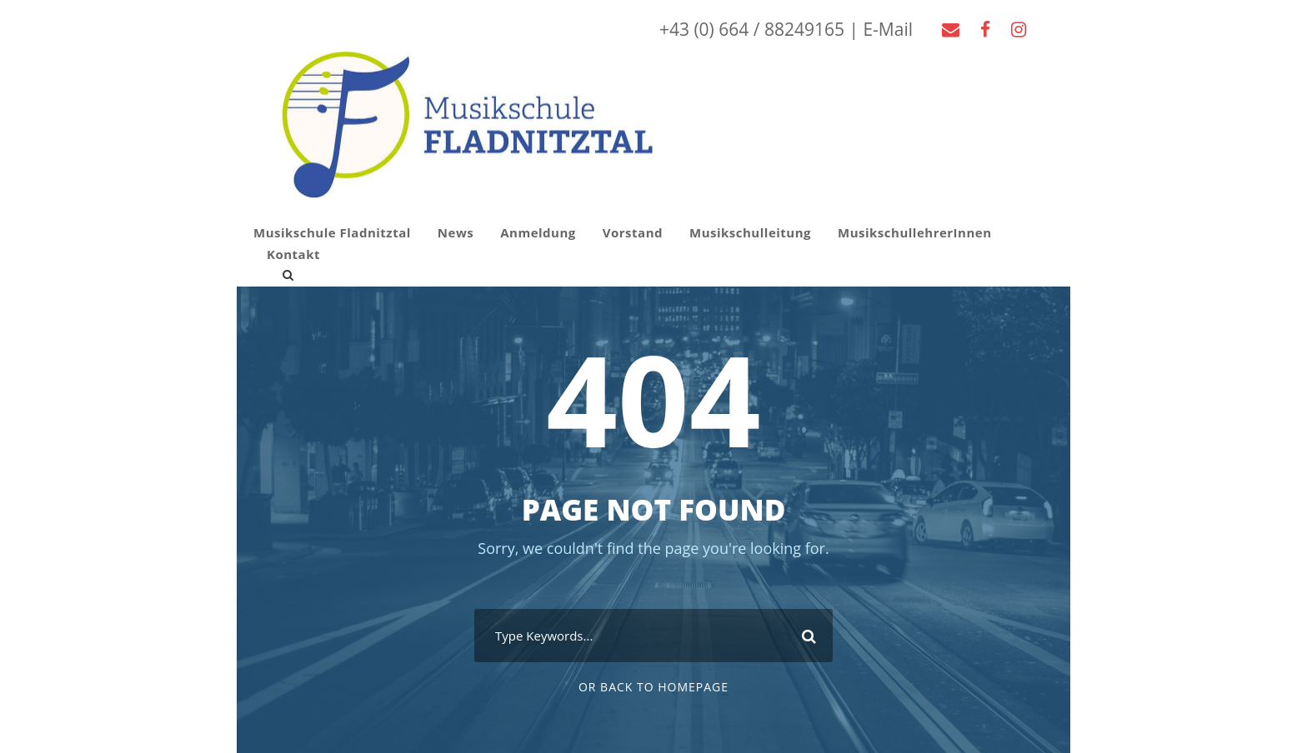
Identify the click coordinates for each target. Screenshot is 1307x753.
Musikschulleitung (750, 232)
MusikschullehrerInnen (915, 232)
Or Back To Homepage (653, 687)
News (455, 232)
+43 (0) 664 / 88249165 (751, 29)
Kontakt (293, 254)
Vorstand (633, 232)
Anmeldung (538, 232)
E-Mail (888, 29)
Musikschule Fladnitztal (332, 232)
